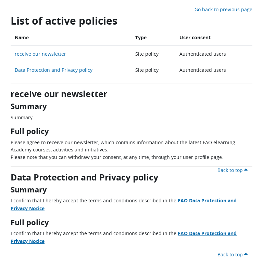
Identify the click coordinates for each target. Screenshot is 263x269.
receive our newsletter (40, 54)
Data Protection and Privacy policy (53, 70)
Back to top (233, 170)
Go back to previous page (223, 9)
